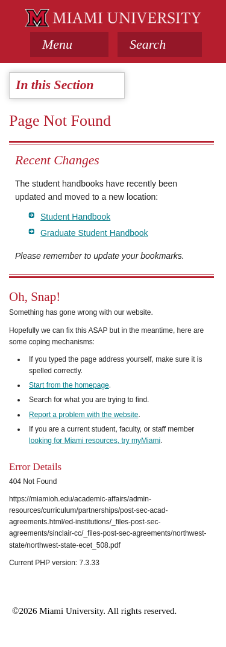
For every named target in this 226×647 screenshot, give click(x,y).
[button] (160, 44)
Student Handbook (75, 216)
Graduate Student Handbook (94, 233)
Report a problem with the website (83, 414)
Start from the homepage (69, 385)
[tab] (69, 44)
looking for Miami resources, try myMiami (94, 440)
